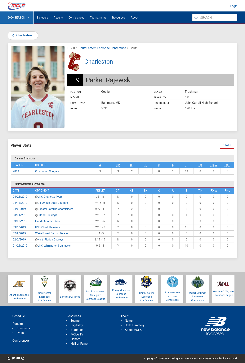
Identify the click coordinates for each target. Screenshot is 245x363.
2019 (16, 171)
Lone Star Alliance (70, 296)
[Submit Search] (196, 17)
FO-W (214, 165)
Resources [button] (118, 17)
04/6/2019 (19, 208)
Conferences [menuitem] (21, 340)
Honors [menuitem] (75, 339)
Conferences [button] (76, 17)
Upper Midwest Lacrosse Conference (197, 296)
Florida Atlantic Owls (47, 221)
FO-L (227, 165)
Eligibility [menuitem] (77, 325)
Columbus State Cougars (53, 202)
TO (200, 165)
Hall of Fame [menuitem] (79, 343)
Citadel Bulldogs (47, 215)
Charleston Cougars (47, 171)
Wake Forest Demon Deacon (52, 233)
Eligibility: (160, 97)
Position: (75, 91)
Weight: (158, 108)
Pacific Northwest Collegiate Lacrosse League (95, 295)
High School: (162, 103)
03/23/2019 (20, 221)
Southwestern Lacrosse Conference (172, 296)
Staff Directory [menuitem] (135, 325)
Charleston (21, 35)
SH (145, 165)
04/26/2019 (20, 196)
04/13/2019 (20, 202)
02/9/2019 (19, 233)
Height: (74, 108)
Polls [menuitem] (20, 333)
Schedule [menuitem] (42, 17)
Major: (74, 96)
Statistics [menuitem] (77, 330)
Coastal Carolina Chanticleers (55, 208)
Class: (158, 91)
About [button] (134, 17)
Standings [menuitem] (23, 328)
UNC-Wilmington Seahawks (54, 245)
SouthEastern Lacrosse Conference (102, 48)
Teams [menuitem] (75, 320)
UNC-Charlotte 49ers (50, 196)
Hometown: (77, 103)
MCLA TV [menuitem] (77, 334)
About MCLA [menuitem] (133, 330)
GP (118, 165)
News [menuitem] (129, 320)
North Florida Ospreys (51, 239)
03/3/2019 (19, 227)
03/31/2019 (20, 215)
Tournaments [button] (98, 17)
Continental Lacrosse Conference (44, 297)
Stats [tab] (227, 145)
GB (132, 165)
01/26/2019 (20, 245)
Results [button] (58, 17)
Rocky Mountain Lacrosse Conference (121, 294)
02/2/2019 (19, 239)
